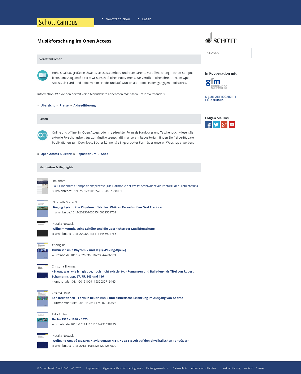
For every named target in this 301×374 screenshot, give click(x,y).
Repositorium (86, 153)
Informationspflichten (203, 367)
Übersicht (48, 105)
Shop (104, 153)
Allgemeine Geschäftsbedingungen (122, 367)
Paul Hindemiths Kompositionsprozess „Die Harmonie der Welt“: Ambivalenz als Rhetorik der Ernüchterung (125, 185)
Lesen (146, 19)
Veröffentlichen (118, 19)
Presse (260, 367)
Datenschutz (180, 367)
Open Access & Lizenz (56, 153)
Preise (64, 105)
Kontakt (248, 367)
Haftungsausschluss (157, 367)
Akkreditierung (84, 105)
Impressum (92, 367)
